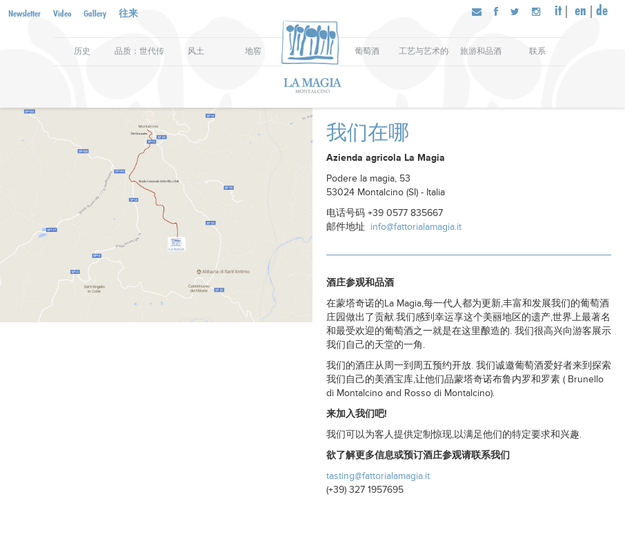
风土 (196, 51)
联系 (537, 51)
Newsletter (24, 13)
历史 (82, 51)
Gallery (94, 13)
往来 (128, 13)
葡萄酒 (367, 51)
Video (62, 13)
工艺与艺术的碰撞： (424, 51)
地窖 (253, 51)
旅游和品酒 (481, 51)
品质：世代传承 (140, 51)
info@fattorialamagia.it (416, 227)
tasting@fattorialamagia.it (378, 476)
